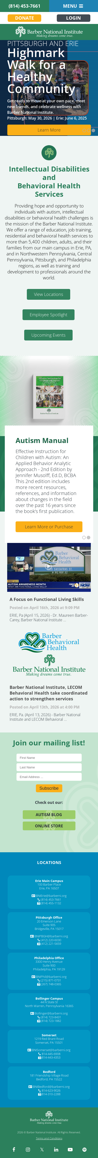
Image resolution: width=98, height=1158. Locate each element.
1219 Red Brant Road (49, 1039)
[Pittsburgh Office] (49, 917)
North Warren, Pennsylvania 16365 (49, 1006)
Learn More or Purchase (49, 527)
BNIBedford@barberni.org (51, 1086)
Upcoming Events (48, 335)
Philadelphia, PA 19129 (49, 969)
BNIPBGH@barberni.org (51, 936)
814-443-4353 (51, 1057)
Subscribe (48, 788)
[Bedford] (49, 1072)
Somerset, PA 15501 (49, 1042)
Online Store (49, 825)
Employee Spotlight (48, 314)
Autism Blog (49, 814)
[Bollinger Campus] (49, 998)
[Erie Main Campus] (49, 881)
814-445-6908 (51, 1054)
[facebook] (13, 1149)
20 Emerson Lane (49, 921)
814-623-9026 (51, 1090)
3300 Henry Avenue (49, 961)
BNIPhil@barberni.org (51, 976)
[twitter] (42, 1149)
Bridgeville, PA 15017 (49, 929)
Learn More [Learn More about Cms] (49, 130)
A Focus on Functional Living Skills (49, 567)
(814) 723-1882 (51, 1021)
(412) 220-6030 (51, 940)
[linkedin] (56, 1149)
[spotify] (84, 1149)
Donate (24, 18)
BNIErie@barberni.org (51, 895)
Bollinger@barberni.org (51, 1013)
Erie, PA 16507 (49, 888)
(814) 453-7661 (24, 6)
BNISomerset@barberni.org (51, 1050)
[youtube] (70, 1149)
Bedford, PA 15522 (49, 1079)
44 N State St (49, 1002)
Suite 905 (49, 925)
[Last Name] (49, 767)
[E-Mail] (49, 777)
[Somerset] (49, 1035)
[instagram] (28, 1149)
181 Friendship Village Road (49, 1075)
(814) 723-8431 (51, 1017)
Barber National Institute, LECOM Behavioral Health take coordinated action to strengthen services (49, 654)
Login (73, 18)
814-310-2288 (51, 1094)
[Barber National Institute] (49, 32)
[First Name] (49, 757)
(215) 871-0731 (51, 980)
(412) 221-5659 (51, 943)
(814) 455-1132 (51, 903)
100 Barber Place (49, 884)
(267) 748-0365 (51, 984)
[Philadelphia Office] (49, 958)
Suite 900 (49, 965)
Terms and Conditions (49, 1138)
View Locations (48, 294)
